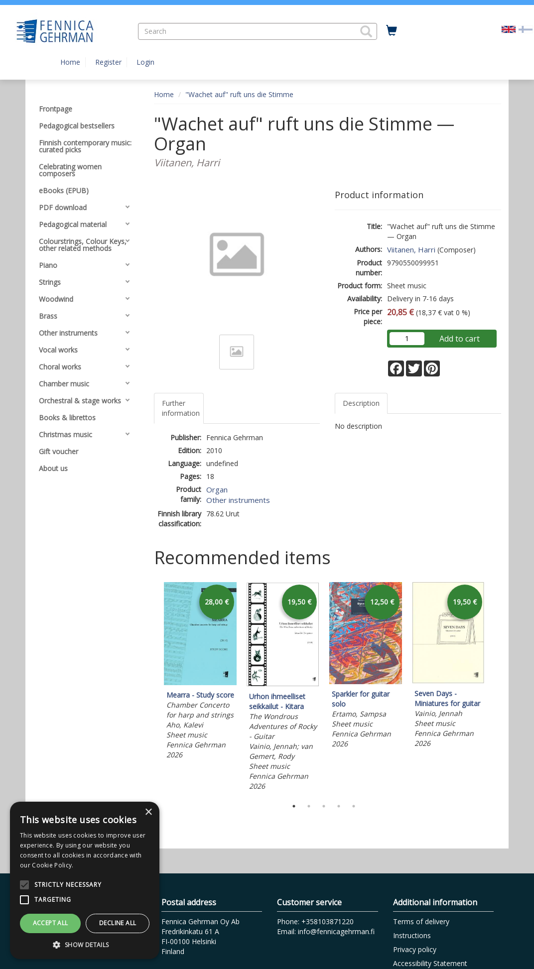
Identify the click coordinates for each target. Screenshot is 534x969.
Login (145, 62)
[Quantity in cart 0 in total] (391, 30)
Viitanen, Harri (411, 249)
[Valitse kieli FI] (525, 28)
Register (108, 62)
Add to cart (459, 338)
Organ (217, 489)
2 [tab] (309, 806)
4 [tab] (339, 806)
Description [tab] (361, 403)
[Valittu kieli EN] (508, 28)
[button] (366, 31)
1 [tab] (294, 806)
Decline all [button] (117, 923)
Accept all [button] (50, 923)
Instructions (412, 935)
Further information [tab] (181, 408)
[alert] (84, 880)
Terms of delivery (421, 921)
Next (496, 688)
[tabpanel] (200, 672)
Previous (151, 688)
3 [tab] (324, 806)
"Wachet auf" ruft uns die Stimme (239, 94)
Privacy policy (414, 949)
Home (70, 62)
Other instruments (238, 500)
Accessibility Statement (430, 963)
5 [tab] (354, 806)
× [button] (148, 812)
